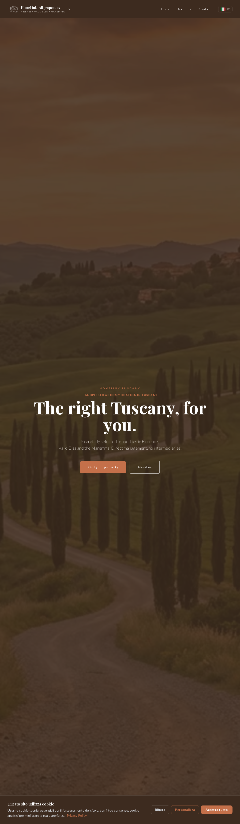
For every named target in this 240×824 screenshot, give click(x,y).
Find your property (103, 467)
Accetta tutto (217, 810)
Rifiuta (160, 810)
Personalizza (185, 810)
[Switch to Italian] (225, 9)
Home (165, 9)
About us (184, 9)
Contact (205, 9)
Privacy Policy (77, 815)
